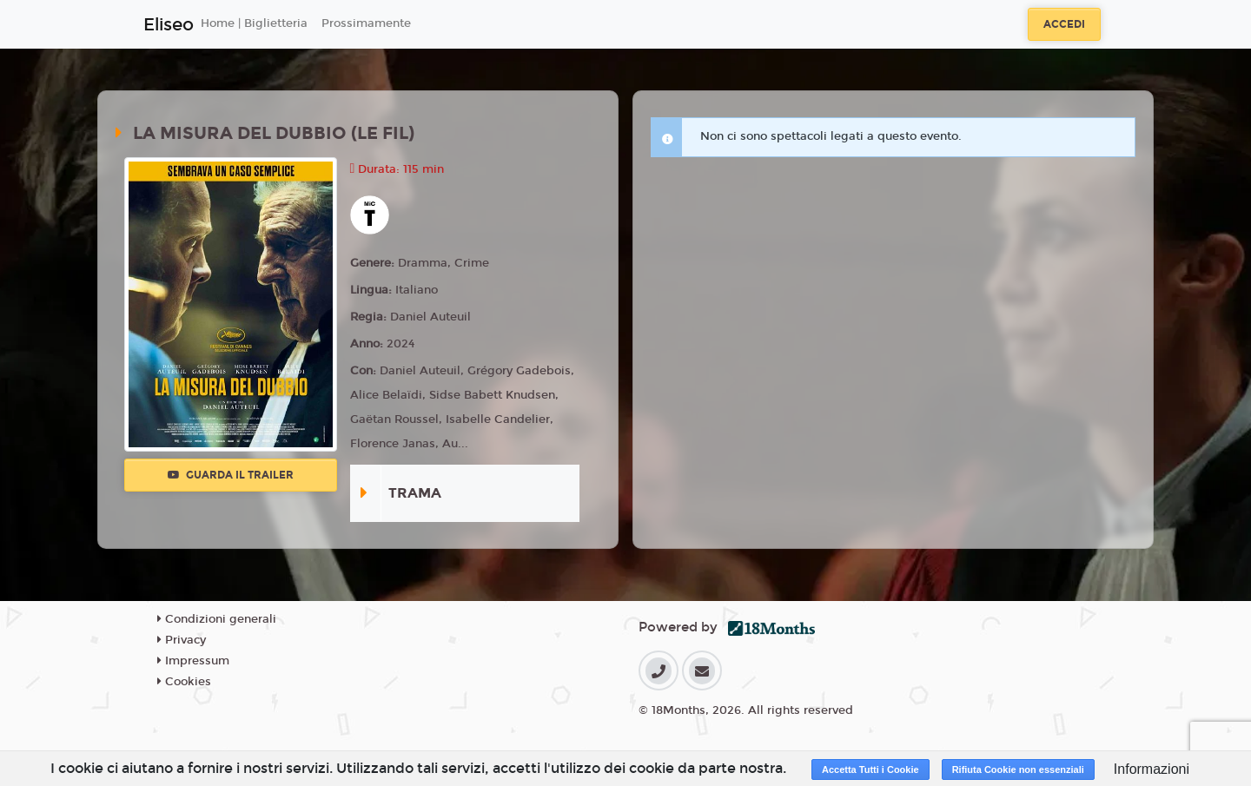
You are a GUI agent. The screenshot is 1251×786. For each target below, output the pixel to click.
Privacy (181, 640)
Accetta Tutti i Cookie (870, 769)
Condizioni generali (216, 619)
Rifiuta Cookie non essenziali (1018, 769)
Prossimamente (366, 23)
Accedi (1064, 24)
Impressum (193, 661)
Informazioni (1151, 769)
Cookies (184, 682)
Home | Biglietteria (254, 23)
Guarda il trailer (231, 475)
